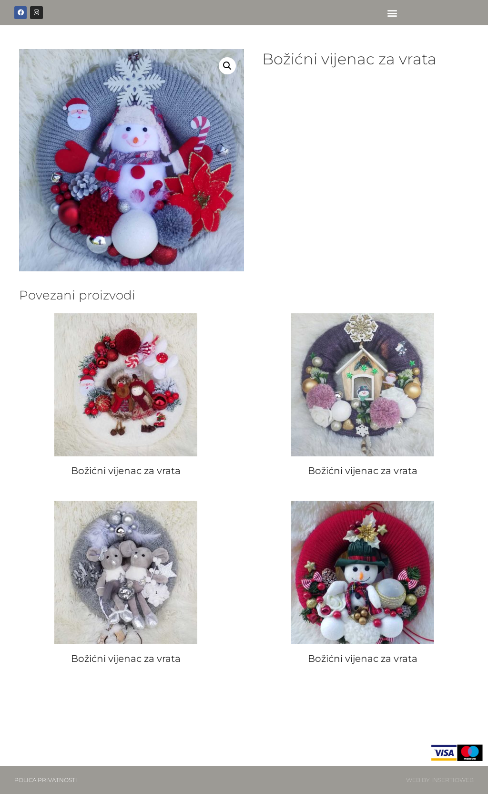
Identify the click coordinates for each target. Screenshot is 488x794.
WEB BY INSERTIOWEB (440, 780)
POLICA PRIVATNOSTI (45, 780)
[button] (392, 13)
